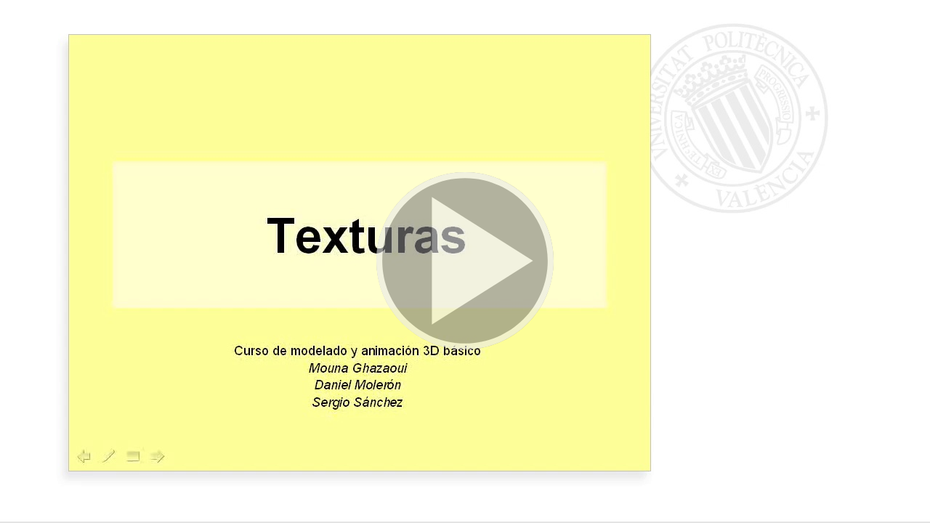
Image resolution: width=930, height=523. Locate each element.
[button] (465, 261)
